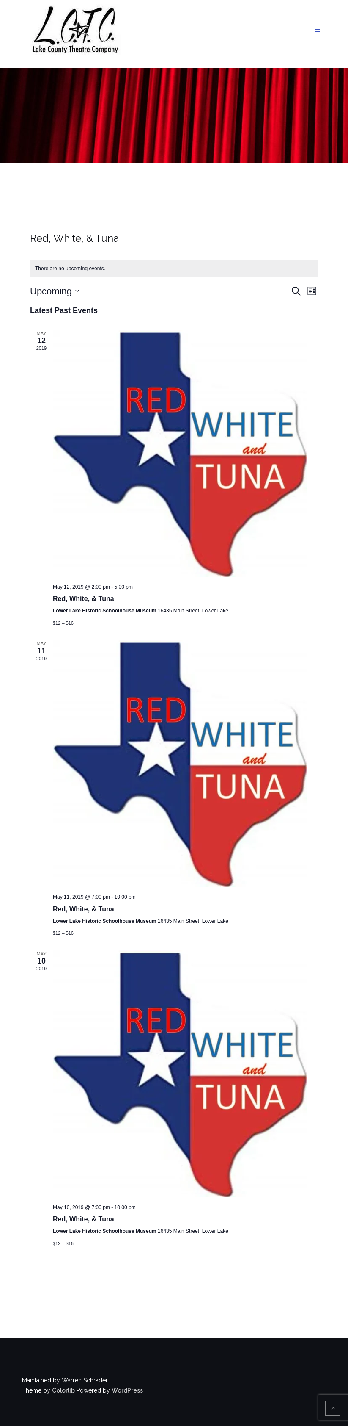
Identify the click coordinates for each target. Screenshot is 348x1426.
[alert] (174, 268)
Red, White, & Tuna (83, 598)
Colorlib (63, 1390)
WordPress (127, 1390)
